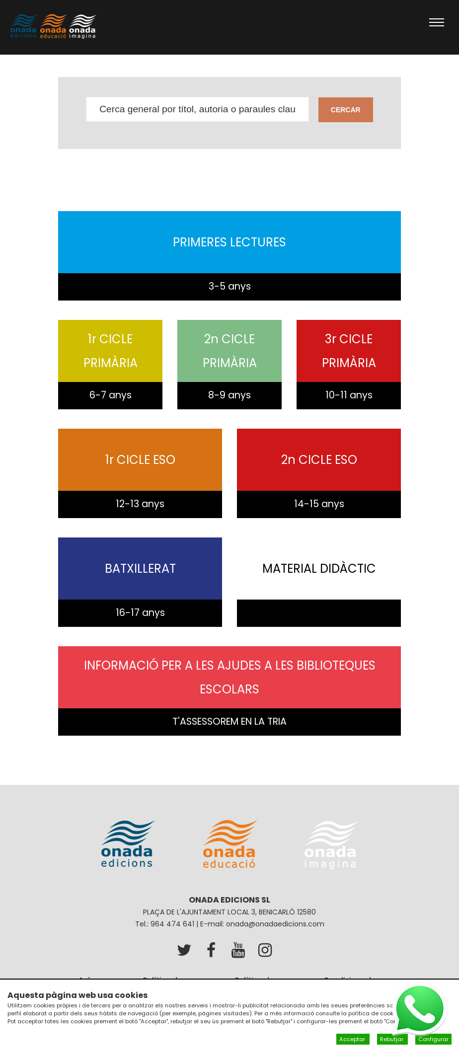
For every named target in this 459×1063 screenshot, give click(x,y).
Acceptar (353, 1039)
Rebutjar (392, 1039)
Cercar (346, 110)
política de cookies (375, 1013)
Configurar (433, 1039)
